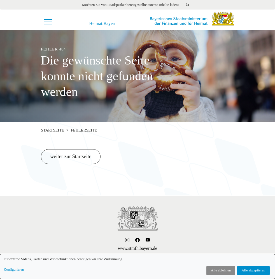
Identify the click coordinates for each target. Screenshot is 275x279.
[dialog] (137, 266)
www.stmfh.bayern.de (137, 248)
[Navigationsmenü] (48, 22)
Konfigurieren (14, 269)
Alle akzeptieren (253, 270)
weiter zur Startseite (70, 156)
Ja (187, 4)
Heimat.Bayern (102, 23)
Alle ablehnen (221, 270)
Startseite (52, 130)
